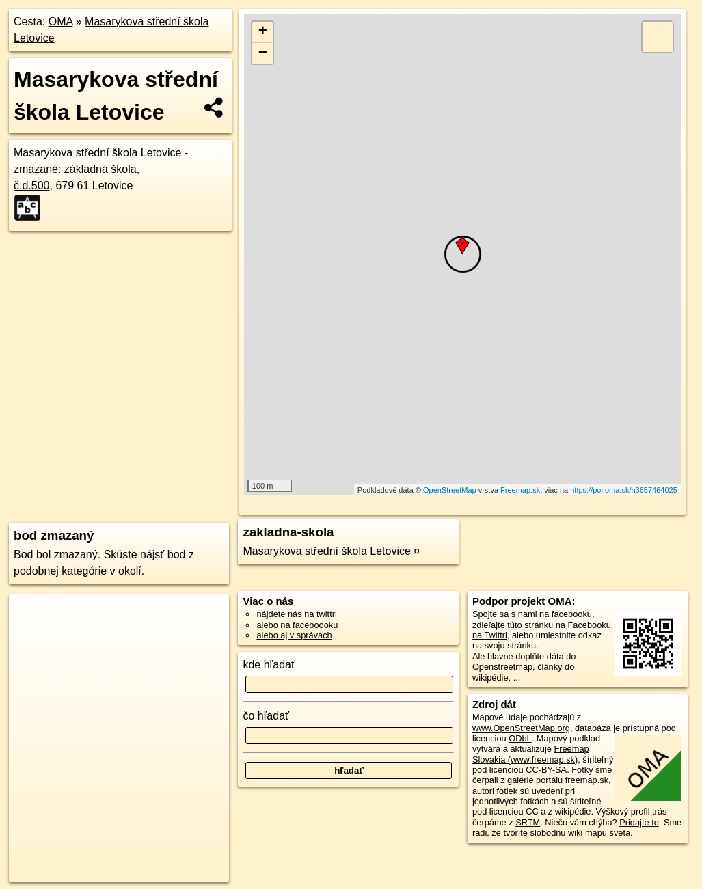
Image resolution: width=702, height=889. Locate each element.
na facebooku (565, 614)
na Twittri (489, 635)
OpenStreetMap (449, 490)
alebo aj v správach (294, 635)
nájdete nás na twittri (296, 614)
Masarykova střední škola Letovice (326, 551)
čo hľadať (266, 716)
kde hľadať (269, 664)
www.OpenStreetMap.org (521, 728)
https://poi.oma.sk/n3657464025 (623, 490)
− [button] (262, 53)
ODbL (520, 738)
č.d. (32, 185)
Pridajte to (639, 822)
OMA (61, 21)
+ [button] (262, 32)
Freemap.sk (520, 490)
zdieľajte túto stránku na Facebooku (541, 625)
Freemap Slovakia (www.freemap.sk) (530, 753)
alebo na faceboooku (297, 625)
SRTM (527, 822)
